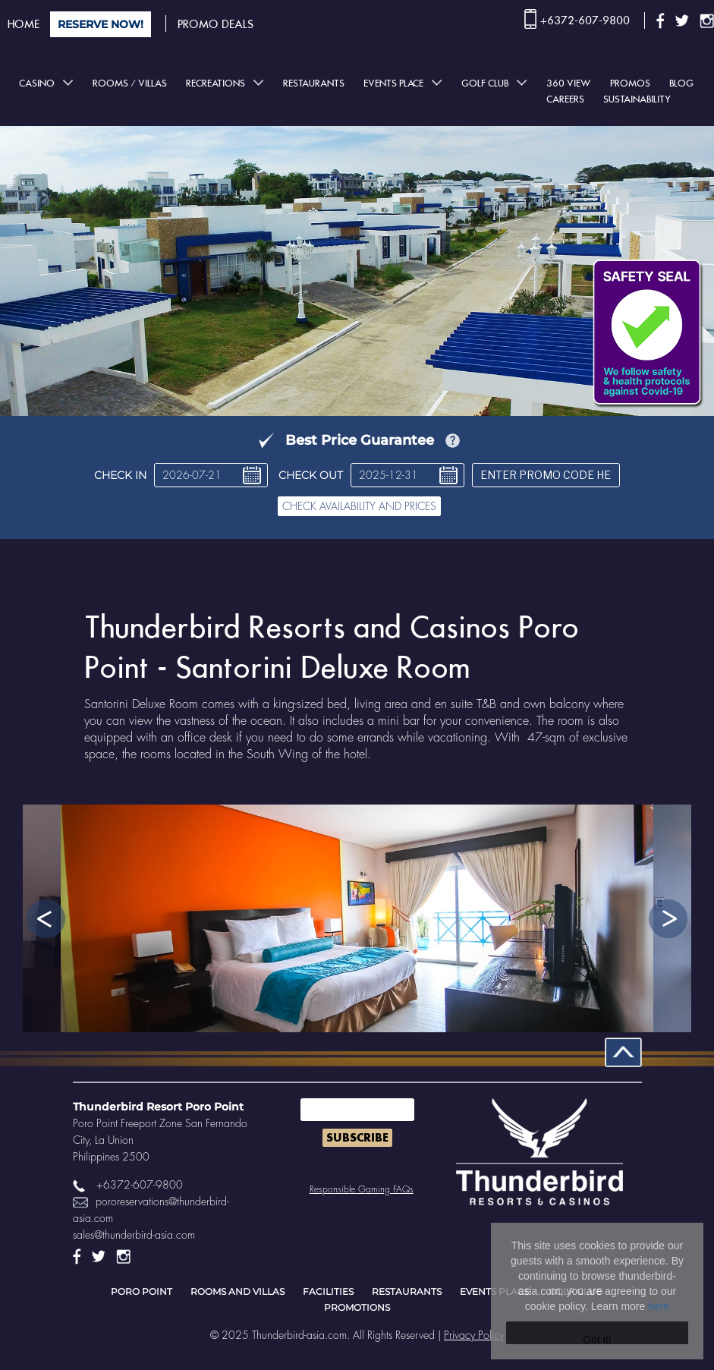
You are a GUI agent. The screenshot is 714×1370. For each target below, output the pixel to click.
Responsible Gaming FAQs (362, 1189)
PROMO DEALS (215, 24)
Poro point (141, 1291)
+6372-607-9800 (585, 20)
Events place (393, 83)
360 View (568, 83)
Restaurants (313, 83)
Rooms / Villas (130, 83)
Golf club (484, 83)
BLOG (681, 83)
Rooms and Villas (237, 1291)
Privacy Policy (474, 1335)
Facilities (328, 1291)
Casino (37, 83)
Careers (565, 99)
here (658, 1306)
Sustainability (637, 99)
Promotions (357, 1307)
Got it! (597, 1339)
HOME (23, 24)
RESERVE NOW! (100, 24)
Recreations (215, 83)
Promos (630, 83)
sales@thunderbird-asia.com (134, 1235)
